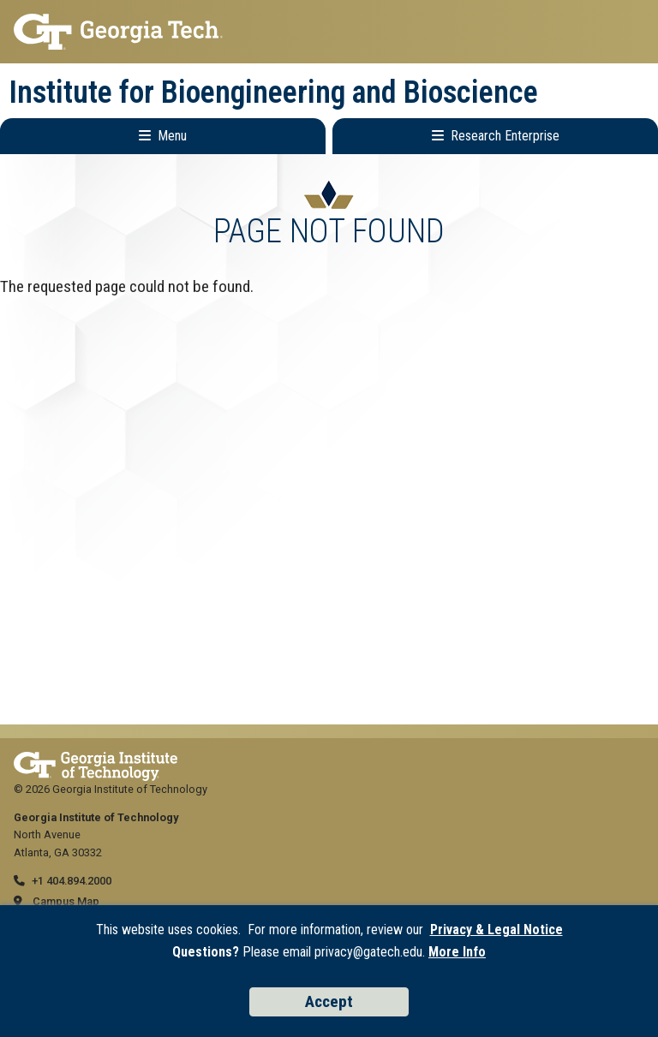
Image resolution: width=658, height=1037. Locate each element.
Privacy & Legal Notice (496, 929)
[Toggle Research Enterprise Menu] (495, 136)
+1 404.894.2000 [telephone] (71, 880)
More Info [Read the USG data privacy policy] (457, 952)
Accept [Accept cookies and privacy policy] (329, 1001)
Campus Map (66, 901)
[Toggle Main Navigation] (163, 136)
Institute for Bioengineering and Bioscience (273, 92)
